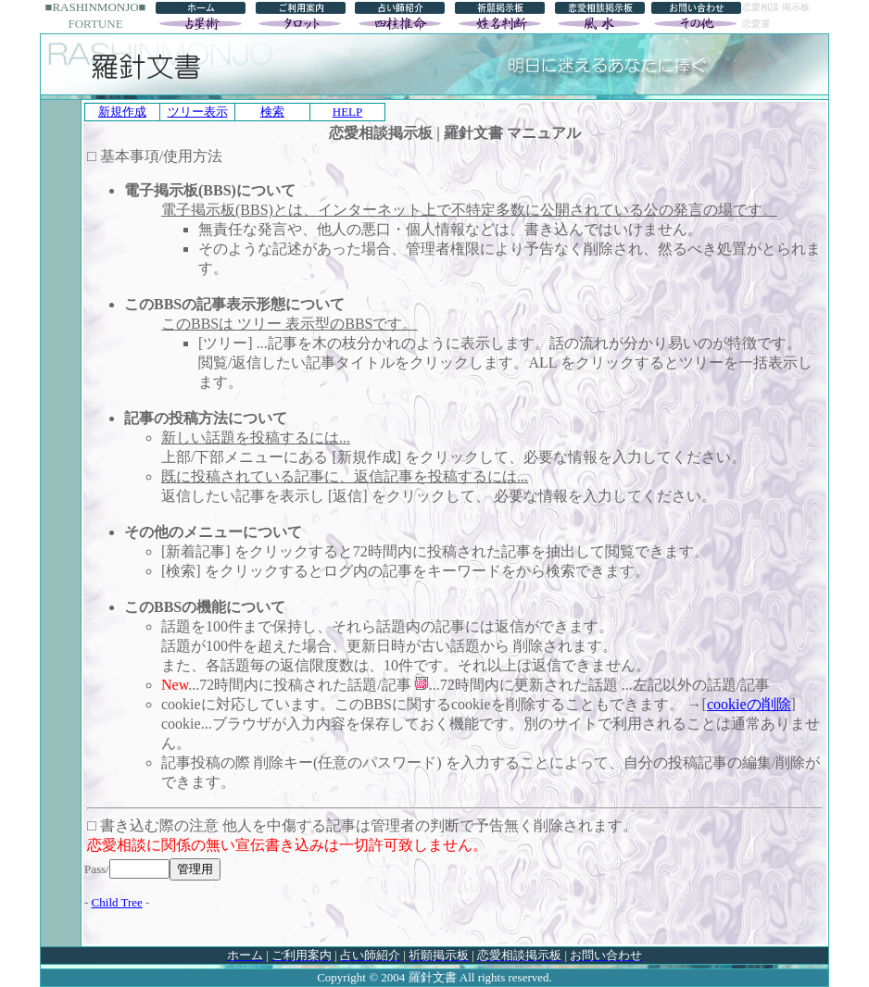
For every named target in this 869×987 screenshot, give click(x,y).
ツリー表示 (198, 112)
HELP (348, 112)
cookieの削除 (749, 704)
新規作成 (122, 112)
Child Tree (117, 902)
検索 (272, 112)
